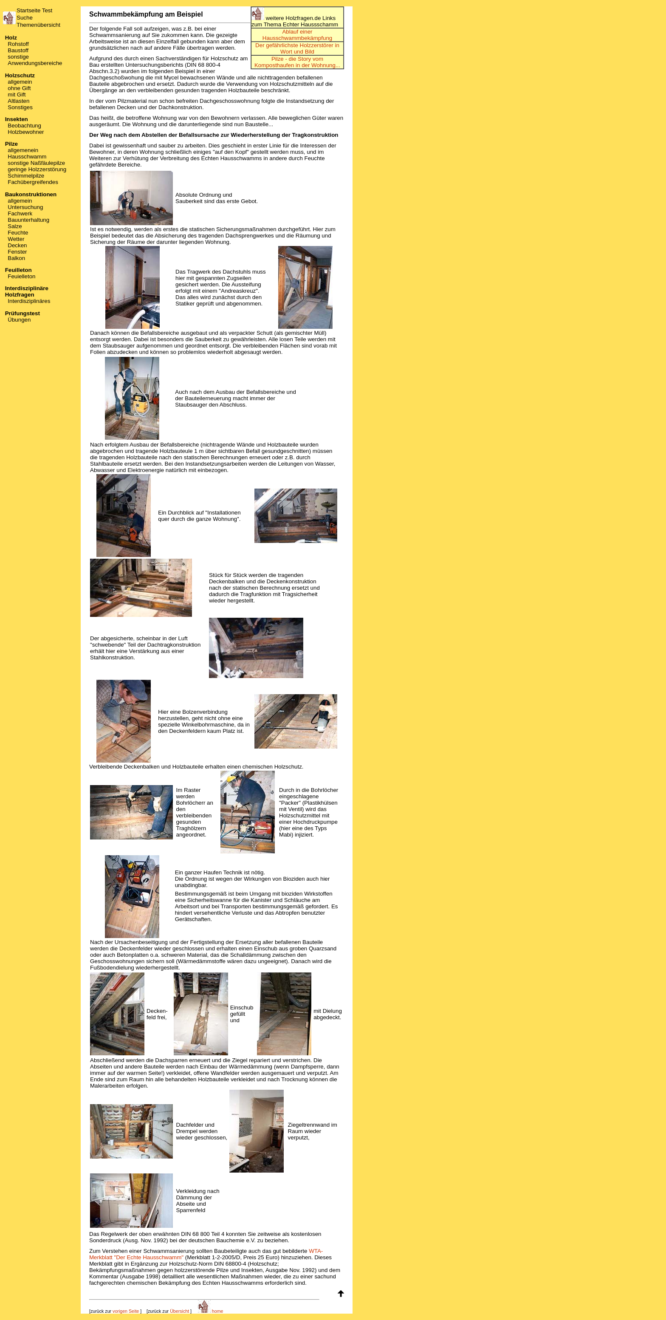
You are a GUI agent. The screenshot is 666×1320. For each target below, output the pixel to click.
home (210, 1311)
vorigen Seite (126, 1311)
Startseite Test (34, 10)
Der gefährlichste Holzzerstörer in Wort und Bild (297, 48)
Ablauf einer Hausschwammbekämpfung (297, 34)
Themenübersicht (38, 25)
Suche (25, 17)
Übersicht (179, 1311)
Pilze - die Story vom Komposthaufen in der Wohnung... (297, 62)
